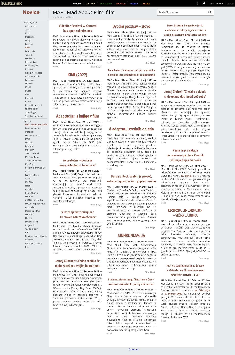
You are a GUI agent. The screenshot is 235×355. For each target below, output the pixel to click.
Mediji (28, 87)
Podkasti (29, 98)
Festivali (29, 44)
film (93, 67)
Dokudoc (29, 146)
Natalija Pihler (31, 221)
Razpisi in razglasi (33, 105)
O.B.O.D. (29, 239)
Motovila (29, 131)
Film (27, 47)
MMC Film (29, 182)
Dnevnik (29, 142)
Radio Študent (31, 193)
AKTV (27, 171)
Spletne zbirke (31, 108)
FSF (26, 232)
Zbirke (90, 3)
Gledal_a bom (31, 229)
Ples (27, 94)
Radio (28, 101)
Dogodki (106, 3)
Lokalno (29, 83)
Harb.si (28, 218)
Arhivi (28, 29)
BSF (27, 246)
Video (134, 3)
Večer (28, 178)
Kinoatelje (29, 207)
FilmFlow (29, 196)
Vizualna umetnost (33, 116)
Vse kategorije (30, 22)
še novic (135, 349)
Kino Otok (29, 164)
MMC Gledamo (32, 157)
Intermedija (30, 62)
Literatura (29, 80)
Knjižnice (29, 69)
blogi (98, 67)
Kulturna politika (32, 76)
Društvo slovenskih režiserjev (36, 236)
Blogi (27, 33)
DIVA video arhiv (32, 135)
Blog (146, 3)
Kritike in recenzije (33, 72)
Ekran (27, 185)
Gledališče (30, 58)
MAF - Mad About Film (36, 124)
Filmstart (29, 214)
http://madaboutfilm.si (63, 17)
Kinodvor (29, 189)
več (55, 66)
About (230, 3)
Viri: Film (27, 121)
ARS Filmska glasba (34, 200)
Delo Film (29, 149)
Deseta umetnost (33, 128)
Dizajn (28, 40)
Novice (31, 12)
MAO (27, 139)
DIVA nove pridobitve (35, 203)
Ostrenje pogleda (33, 243)
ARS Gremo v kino (33, 160)
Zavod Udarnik (32, 153)
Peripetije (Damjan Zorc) (36, 167)
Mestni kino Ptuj (32, 211)
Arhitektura (30, 26)
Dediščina (29, 36)
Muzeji (28, 90)
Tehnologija (30, 112)
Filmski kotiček (32, 175)
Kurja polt (29, 225)
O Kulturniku (216, 3)
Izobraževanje (31, 65)
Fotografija (30, 51)
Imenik (77, 3)
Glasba (28, 54)
